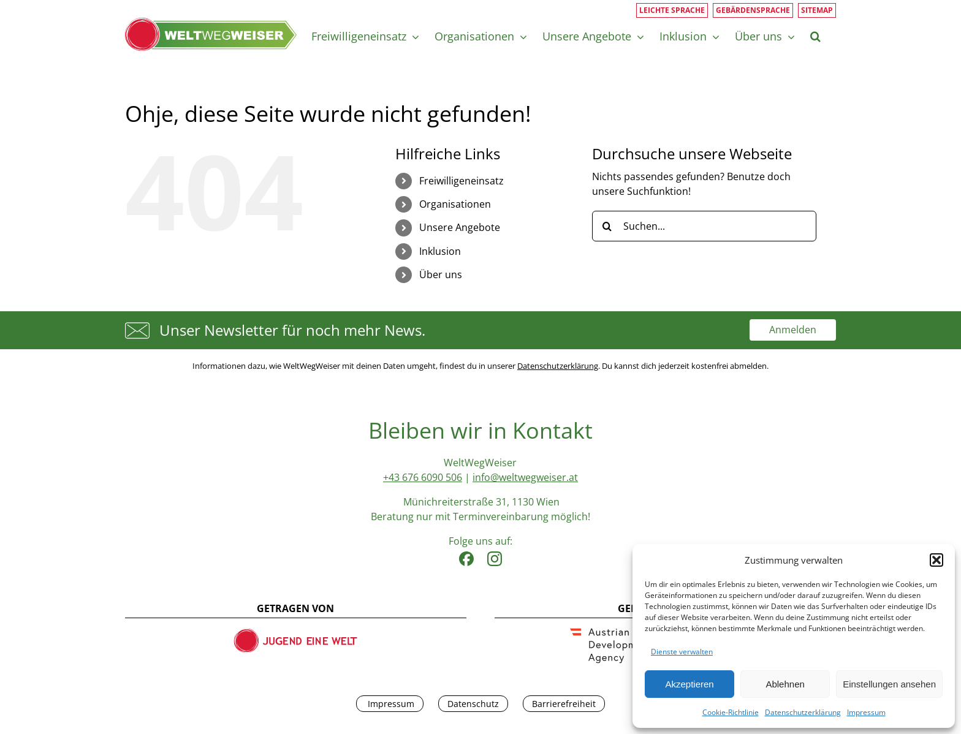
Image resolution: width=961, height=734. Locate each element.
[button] (936, 560)
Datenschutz (473, 703)
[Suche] (607, 226)
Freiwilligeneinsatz (461, 180)
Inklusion (440, 251)
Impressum (866, 712)
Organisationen (455, 204)
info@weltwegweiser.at (525, 477)
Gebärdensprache (753, 10)
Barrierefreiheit (564, 703)
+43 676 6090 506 (422, 477)
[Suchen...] (704, 226)
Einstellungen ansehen (889, 684)
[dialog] (793, 636)
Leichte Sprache (672, 10)
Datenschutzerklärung (803, 712)
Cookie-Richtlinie (730, 712)
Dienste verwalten (682, 651)
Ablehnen (784, 684)
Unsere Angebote (459, 227)
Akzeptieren (689, 684)
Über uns (440, 274)
